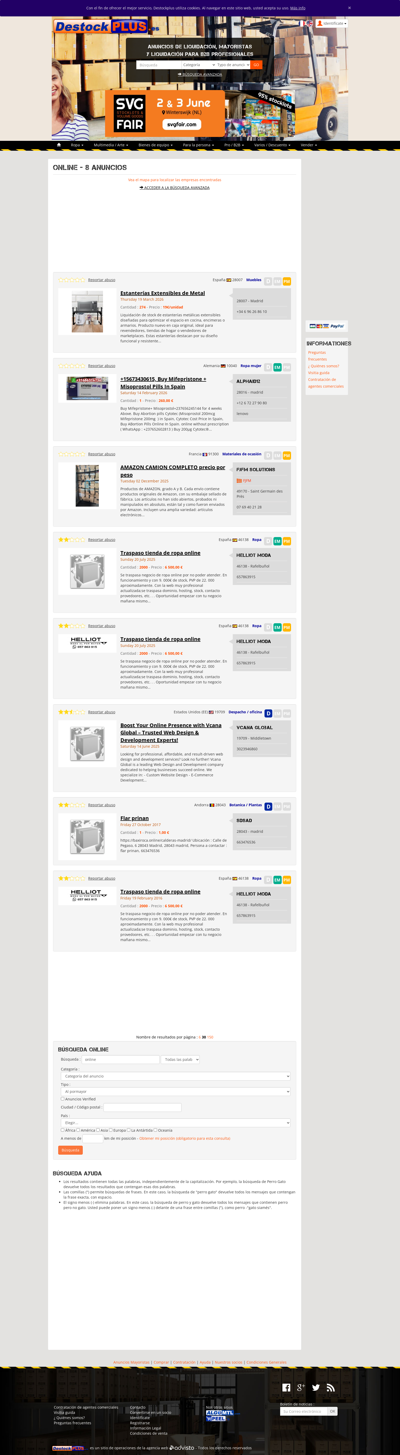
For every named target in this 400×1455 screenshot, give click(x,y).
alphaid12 (248, 381)
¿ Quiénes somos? (323, 365)
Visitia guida (319, 372)
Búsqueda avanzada (200, 74)
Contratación (184, 1362)
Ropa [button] (77, 144)
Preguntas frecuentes (317, 356)
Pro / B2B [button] (234, 144)
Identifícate (140, 1417)
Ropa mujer (251, 365)
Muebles (253, 279)
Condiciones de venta (148, 1433)
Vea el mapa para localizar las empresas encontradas (174, 179)
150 (210, 1037)
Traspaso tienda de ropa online (160, 552)
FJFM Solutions (256, 469)
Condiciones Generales (267, 1362)
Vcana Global (255, 727)
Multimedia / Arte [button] (111, 144)
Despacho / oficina (245, 711)
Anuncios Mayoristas (131, 1362)
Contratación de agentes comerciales (326, 383)
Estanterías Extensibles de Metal (162, 293)
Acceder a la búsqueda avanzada (175, 187)
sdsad (244, 820)
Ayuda (205, 1362)
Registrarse (140, 1422)
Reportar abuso (101, 279)
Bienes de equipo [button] (156, 144)
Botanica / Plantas (245, 804)
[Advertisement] (174, 228)
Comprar (161, 1362)
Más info (297, 7)
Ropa (256, 539)
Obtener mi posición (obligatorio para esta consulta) (184, 1138)
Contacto (137, 1407)
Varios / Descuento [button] (272, 144)
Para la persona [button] (198, 144)
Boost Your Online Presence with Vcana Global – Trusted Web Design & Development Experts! (171, 733)
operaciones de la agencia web (141, 1447)
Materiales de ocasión (241, 453)
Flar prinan (134, 818)
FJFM (247, 480)
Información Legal (145, 1428)
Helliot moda (254, 555)
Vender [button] (309, 144)
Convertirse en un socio (150, 1412)
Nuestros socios (228, 1362)
